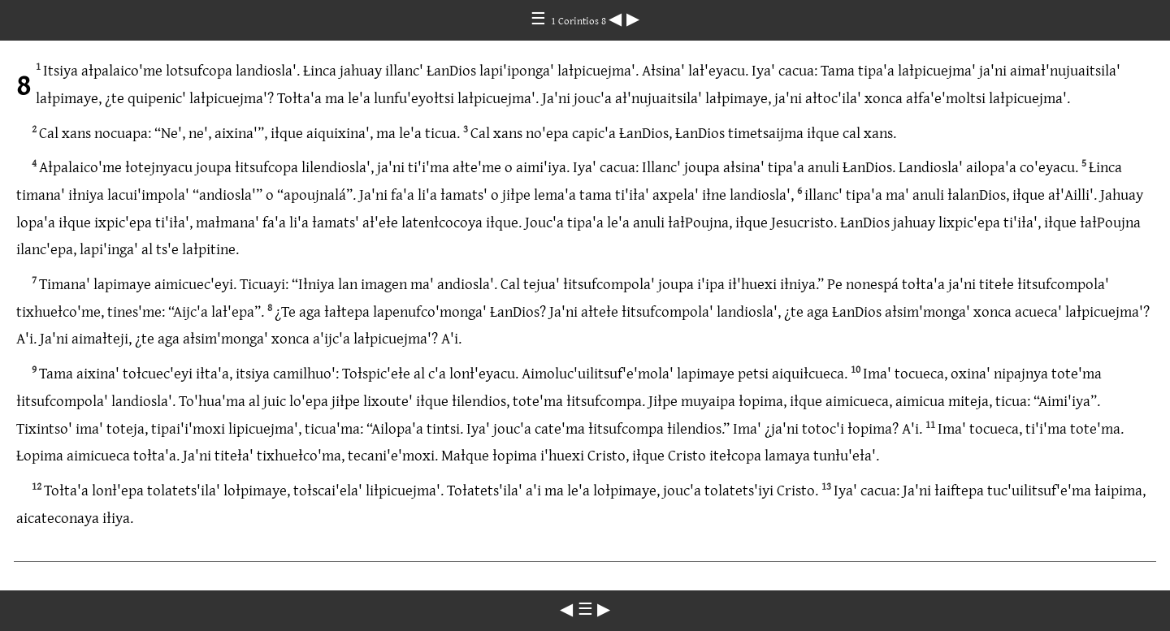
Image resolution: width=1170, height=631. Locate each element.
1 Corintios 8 (580, 20)
